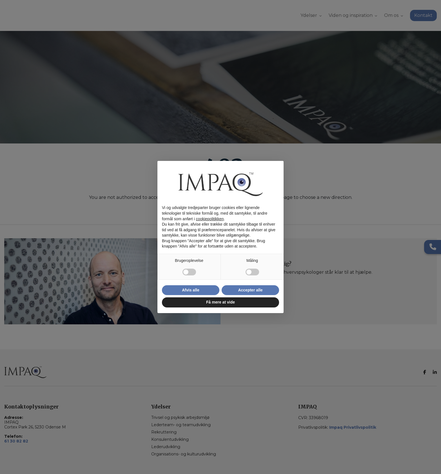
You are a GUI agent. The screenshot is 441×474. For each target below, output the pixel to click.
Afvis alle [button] (190, 290)
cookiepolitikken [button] (210, 219)
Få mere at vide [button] (220, 302)
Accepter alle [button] (250, 290)
